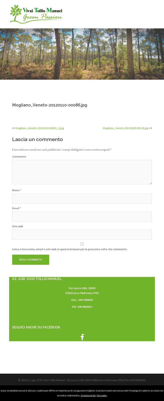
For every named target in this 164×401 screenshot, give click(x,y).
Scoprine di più (88, 395)
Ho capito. (102, 395)
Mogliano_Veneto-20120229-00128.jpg (125, 128)
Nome (16, 190)
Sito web (17, 226)
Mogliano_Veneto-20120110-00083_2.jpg (40, 128)
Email (16, 208)
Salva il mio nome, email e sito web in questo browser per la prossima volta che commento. (70, 249)
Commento (19, 156)
